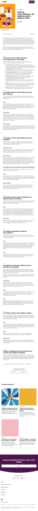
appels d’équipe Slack (26, 208)
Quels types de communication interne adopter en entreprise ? (9, 440)
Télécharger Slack (4, 502)
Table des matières (4, 29)
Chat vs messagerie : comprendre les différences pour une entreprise (27, 440)
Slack (4, 207)
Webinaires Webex (7, 147)
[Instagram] (15, 478)
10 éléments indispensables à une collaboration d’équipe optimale (10, 409)
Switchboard (6, 218)
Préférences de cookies (15, 504)
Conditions (8, 504)
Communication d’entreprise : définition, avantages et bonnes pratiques (27, 409)
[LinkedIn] (13, 478)
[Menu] (35, 2)
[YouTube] (22, 478)
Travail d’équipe (28, 364)
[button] (19, 475)
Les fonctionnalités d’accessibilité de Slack (10, 300)
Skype (4, 252)
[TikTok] (24, 478)
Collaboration (20, 9)
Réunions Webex (7, 183)
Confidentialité (3, 504)
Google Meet (6, 112)
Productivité (17, 364)
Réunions (12, 364)
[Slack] (4, 2)
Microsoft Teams (7, 155)
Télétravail (22, 364)
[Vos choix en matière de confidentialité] (28, 504)
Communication (7, 364)
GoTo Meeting (6, 124)
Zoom (4, 102)
